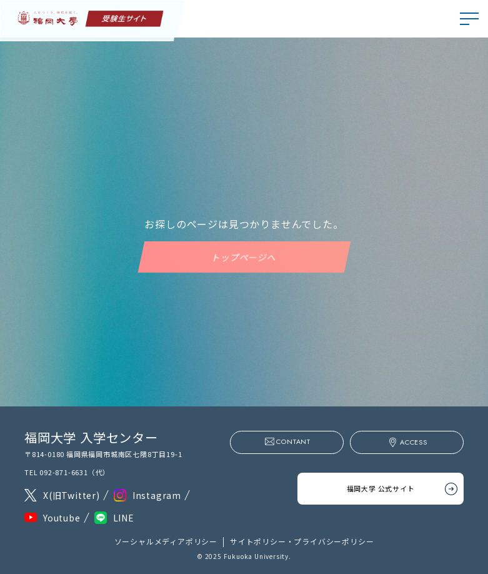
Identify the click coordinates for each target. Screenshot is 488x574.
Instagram (156, 495)
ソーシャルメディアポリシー (165, 541)
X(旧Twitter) (71, 495)
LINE (123, 517)
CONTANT (293, 441)
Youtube (62, 517)
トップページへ (244, 257)
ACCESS (413, 442)
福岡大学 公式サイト (381, 488)
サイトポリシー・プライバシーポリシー (302, 541)
